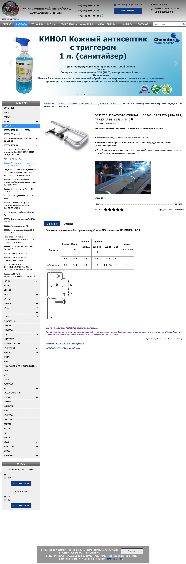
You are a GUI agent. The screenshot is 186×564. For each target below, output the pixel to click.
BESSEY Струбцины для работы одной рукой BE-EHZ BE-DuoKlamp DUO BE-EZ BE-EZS (18, 205)
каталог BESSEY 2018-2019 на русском (65, 344)
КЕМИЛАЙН (9, 384)
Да (9, 475)
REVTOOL (8, 419)
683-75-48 (88, 15)
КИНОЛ (7, 437)
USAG (6, 442)
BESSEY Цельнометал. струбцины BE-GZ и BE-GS (20, 139)
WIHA (6, 308)
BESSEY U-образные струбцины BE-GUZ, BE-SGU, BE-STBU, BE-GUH (19, 164)
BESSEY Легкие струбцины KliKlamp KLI (19, 213)
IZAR (6, 375)
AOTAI (7, 112)
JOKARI (7, 397)
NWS (6, 294)
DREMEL (7, 290)
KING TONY (9, 339)
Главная (7, 24)
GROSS (7, 451)
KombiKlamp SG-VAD (12, 159)
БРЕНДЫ (51, 24)
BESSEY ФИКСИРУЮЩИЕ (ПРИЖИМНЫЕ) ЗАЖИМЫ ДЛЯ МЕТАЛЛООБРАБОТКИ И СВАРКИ (18, 267)
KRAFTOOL (9, 415)
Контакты (127, 24)
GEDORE (7, 326)
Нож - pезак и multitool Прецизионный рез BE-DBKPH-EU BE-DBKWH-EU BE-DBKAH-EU (19, 239)
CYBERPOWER (10, 321)
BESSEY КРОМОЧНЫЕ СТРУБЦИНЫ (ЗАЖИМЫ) (19, 247)
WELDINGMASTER (12, 393)
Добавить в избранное (132, 119)
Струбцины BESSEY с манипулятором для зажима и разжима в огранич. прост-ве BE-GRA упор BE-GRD (20, 172)
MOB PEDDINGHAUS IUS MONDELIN (19, 366)
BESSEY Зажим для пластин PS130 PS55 (18, 197)
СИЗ (100, 24)
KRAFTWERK (9, 348)
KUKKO (7, 411)
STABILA (7, 303)
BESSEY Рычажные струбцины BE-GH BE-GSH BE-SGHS (19, 231)
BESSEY (7, 126)
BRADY (7, 428)
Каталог (20, 24)
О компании (86, 24)
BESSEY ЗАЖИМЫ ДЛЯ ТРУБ (16, 253)
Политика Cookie (114, 559)
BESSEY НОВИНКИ (11, 145)
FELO (6, 312)
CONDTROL (9, 108)
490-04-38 (88, 5)
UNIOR (7, 379)
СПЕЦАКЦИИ (36, 24)
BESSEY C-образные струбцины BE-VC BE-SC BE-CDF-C (19, 190)
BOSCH (7, 352)
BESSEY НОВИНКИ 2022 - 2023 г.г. (18, 130)
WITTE (7, 299)
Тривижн (111, 24)
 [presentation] (10, 63)
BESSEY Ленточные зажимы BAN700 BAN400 (19, 220)
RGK (5, 335)
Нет (9, 478)
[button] (78, 94)
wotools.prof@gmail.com (130, 4)
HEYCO (7, 281)
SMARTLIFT (9, 455)
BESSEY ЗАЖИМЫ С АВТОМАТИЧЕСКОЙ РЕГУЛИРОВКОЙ (19, 275)
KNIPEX (7, 117)
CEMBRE (7, 424)
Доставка (143, 24)
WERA (6, 121)
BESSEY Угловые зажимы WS (16, 226)
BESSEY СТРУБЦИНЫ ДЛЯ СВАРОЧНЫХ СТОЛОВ (15, 258)
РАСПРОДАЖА (67, 24)
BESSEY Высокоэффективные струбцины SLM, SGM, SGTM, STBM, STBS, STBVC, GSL (19, 152)
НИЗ (6, 433)
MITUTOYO (9, 446)
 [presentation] (175, 63)
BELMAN (7, 402)
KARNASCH (9, 406)
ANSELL (7, 388)
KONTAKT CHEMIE (12, 343)
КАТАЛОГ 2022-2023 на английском (63, 348)
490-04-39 (88, 10)
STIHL (6, 361)
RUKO (6, 317)
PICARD (7, 285)
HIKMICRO (8, 330)
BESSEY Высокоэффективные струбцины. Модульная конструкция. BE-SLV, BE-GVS (20, 182)
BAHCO (7, 370)
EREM (6, 357)
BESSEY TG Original (12, 134)
